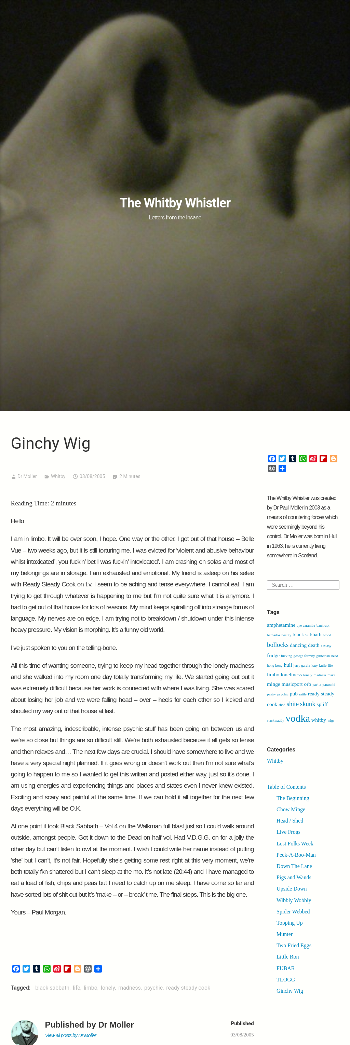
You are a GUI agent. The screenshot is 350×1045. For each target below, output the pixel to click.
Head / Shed (290, 821)
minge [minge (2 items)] (273, 684)
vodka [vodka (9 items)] (297, 718)
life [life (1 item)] (330, 665)
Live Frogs (288, 832)
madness (129, 988)
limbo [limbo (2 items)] (273, 674)
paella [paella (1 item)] (316, 685)
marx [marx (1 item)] (331, 675)
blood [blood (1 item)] (327, 635)
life (76, 988)
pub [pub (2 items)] (294, 693)
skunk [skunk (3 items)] (307, 703)
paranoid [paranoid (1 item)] (329, 685)
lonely (108, 988)
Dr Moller (27, 476)
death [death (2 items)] (313, 645)
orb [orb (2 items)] (307, 684)
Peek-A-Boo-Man (296, 855)
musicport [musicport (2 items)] (292, 684)
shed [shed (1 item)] (282, 705)
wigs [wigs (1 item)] (330, 720)
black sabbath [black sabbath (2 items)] (307, 634)
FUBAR (286, 968)
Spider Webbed (293, 911)
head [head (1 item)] (334, 656)
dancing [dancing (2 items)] (298, 645)
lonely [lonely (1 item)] (307, 675)
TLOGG (286, 979)
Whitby (58, 476)
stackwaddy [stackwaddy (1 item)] (275, 720)
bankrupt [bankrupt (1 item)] (323, 625)
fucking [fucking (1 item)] (286, 656)
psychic (153, 988)
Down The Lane (294, 866)
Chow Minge (291, 809)
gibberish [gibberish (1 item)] (323, 656)
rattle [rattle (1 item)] (303, 694)
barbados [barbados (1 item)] (273, 635)
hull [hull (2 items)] (288, 665)
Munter (285, 934)
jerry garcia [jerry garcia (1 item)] (301, 665)
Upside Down (292, 889)
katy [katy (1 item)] (314, 665)
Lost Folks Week (295, 843)
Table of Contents (286, 787)
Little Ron (288, 957)
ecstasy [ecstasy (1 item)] (326, 646)
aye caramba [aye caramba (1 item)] (306, 625)
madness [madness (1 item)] (320, 675)
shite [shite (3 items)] (293, 703)
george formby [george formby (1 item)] (304, 656)
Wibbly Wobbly (294, 900)
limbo (90, 988)
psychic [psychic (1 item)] (282, 694)
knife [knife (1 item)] (323, 665)
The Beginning (293, 798)
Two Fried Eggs (294, 945)
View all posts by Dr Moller (70, 1035)
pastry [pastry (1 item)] (271, 694)
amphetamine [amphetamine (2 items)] (281, 625)
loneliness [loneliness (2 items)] (291, 674)
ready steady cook (188, 988)
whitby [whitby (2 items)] (318, 720)
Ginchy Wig (290, 991)
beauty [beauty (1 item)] (286, 635)
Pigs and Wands (294, 877)
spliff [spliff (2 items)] (322, 704)
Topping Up (290, 923)
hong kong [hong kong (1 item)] (274, 665)
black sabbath (52, 988)
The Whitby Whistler (175, 203)
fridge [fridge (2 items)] (273, 655)
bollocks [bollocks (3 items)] (277, 644)
